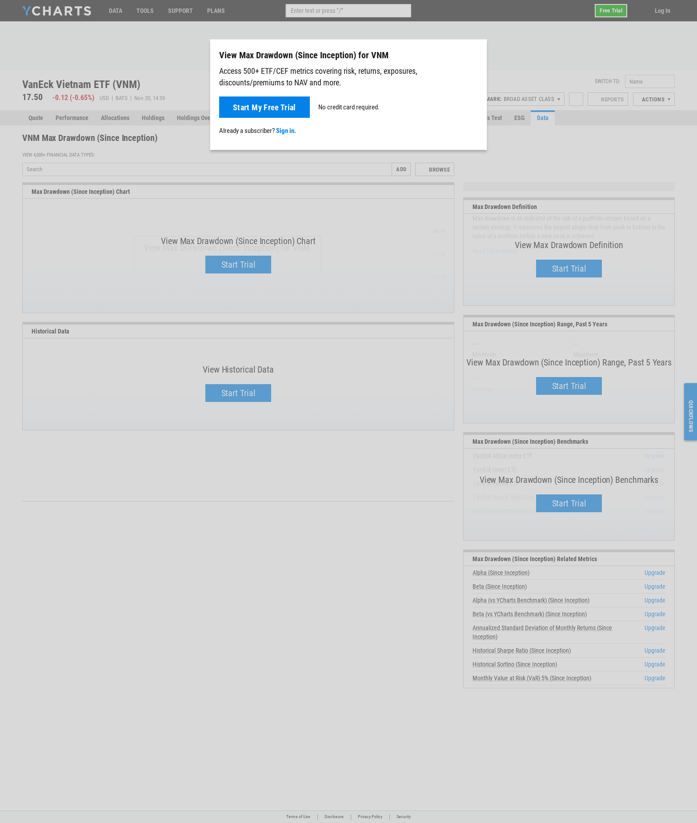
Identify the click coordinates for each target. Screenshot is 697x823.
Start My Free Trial (264, 107)
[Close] (476, 53)
